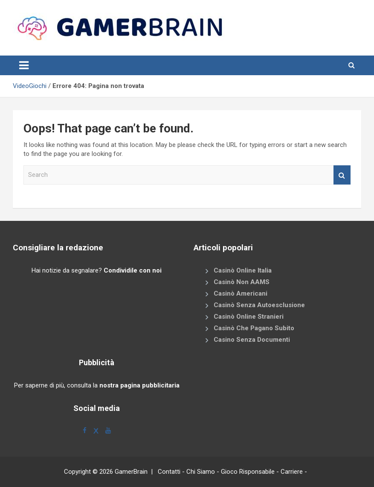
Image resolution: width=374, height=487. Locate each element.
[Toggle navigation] (24, 65)
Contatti (169, 471)
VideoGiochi (29, 86)
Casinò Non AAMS (242, 282)
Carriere (292, 471)
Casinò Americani (240, 293)
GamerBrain (131, 471)
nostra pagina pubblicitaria (139, 385)
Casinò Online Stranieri (249, 316)
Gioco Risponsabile (248, 471)
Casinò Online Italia (243, 270)
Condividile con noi (133, 270)
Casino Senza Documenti (252, 339)
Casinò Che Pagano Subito (254, 328)
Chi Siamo (200, 471)
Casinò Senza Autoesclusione (259, 305)
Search (342, 175)
